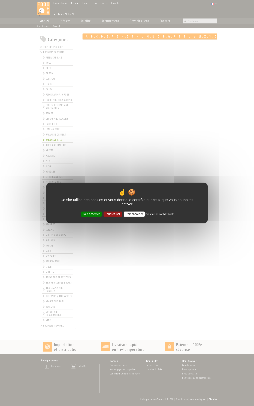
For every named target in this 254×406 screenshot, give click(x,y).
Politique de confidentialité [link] (160, 214)
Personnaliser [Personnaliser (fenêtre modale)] (134, 214)
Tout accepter (91, 214)
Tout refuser (112, 214)
